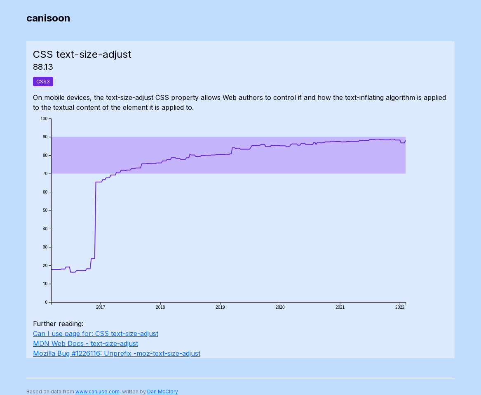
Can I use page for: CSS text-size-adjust (95, 333)
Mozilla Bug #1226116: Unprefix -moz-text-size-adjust (116, 353)
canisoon (48, 18)
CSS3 (43, 81)
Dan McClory (162, 391)
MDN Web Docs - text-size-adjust (85, 343)
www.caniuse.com (97, 391)
